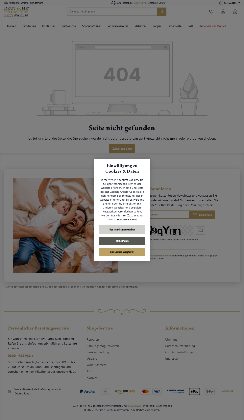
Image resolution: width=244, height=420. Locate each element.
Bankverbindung (98, 352)
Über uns (171, 339)
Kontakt (92, 377)
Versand (92, 358)
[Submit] (202, 214)
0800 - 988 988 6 (22, 356)
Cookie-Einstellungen (180, 352)
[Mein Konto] (223, 11)
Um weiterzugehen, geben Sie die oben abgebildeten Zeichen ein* (166, 239)
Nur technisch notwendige (122, 229)
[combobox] (112, 12)
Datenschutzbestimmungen (157, 255)
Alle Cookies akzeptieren (122, 252)
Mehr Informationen (127, 219)
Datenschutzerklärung (180, 346)
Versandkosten (135, 406)
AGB (207, 255)
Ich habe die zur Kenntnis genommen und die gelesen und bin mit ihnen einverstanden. (174, 257)
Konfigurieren (122, 241)
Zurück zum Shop (122, 148)
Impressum (172, 358)
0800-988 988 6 (141, 3)
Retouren (93, 339)
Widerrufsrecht (96, 365)
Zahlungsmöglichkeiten (103, 346)
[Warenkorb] (235, 11)
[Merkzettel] (211, 11)
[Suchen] (161, 12)
